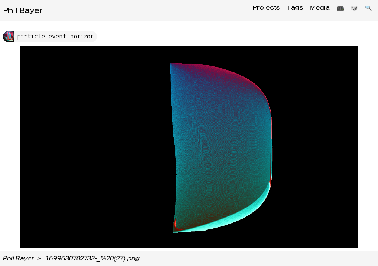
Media (313, 10)
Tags (286, 10)
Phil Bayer (22, 10)
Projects (255, 10)
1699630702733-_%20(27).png (92, 258)
